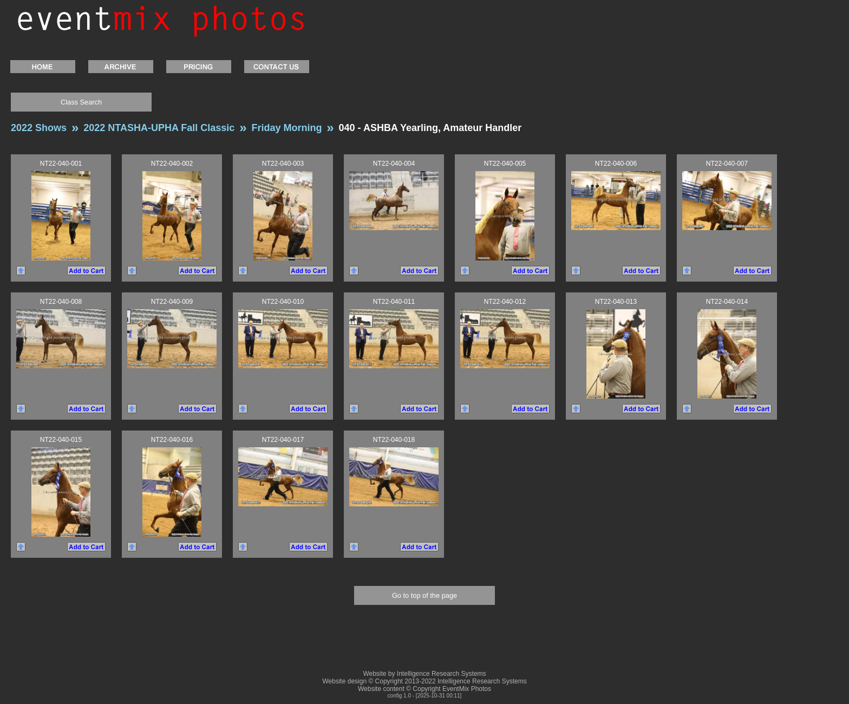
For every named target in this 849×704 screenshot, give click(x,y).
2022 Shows (39, 127)
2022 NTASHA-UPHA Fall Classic (158, 127)
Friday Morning (286, 127)
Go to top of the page (424, 595)
